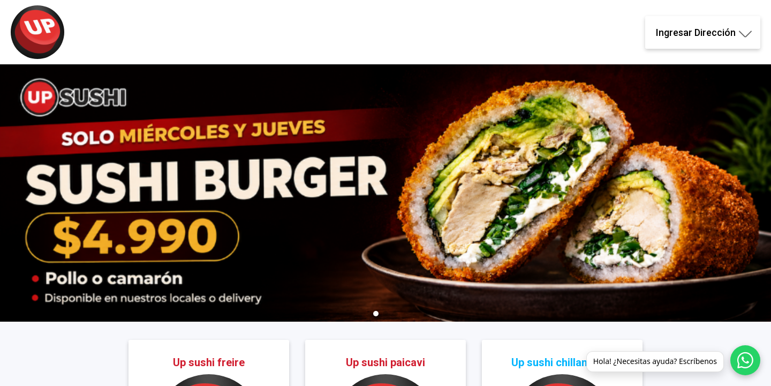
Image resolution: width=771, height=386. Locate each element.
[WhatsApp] (745, 360)
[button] (376, 313)
